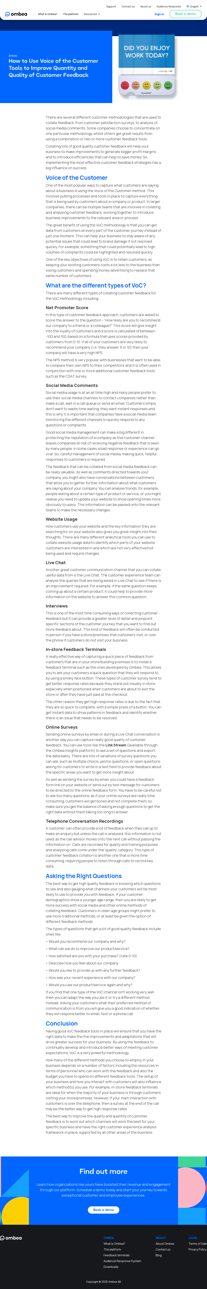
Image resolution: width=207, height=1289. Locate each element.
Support (111, 6)
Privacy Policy (197, 1249)
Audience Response (169, 6)
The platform (70, 14)
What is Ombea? (47, 14)
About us (145, 6)
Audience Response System (122, 1261)
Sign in (159, 14)
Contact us (128, 6)
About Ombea (165, 1244)
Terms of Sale (198, 1244)
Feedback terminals (117, 1255)
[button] (194, 6)
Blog (159, 1255)
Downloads (111, 1267)
